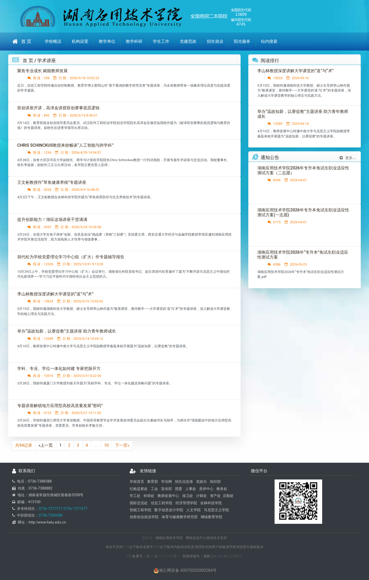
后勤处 (228, 496)
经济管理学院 (186, 503)
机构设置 (80, 41)
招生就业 (215, 41)
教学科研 (134, 41)
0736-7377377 (51, 509)
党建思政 (188, 41)
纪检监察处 (139, 489)
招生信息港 (184, 482)
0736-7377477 (75, 509)
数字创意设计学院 (168, 510)
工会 (154, 489)
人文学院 (193, 510)
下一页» (122, 445)
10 (106, 445)
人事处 (190, 489)
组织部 (215, 482)
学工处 (135, 496)
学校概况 (53, 41)
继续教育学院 (211, 517)
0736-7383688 (51, 515)
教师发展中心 (168, 496)
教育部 (152, 482)
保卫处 (187, 496)
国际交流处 (139, 503)
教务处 (221, 489)
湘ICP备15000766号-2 (163, 556)
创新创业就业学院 (144, 517)
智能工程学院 (140, 510)
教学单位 (107, 41)
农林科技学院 (211, 503)
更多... (348, 158)
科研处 (149, 496)
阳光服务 (242, 41)
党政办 (201, 482)
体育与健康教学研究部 (180, 517)
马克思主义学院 (216, 510)
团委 (178, 489)
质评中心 (206, 489)
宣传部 (166, 489)
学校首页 (137, 482)
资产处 (215, 496)
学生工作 (161, 41)
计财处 (201, 496)
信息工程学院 (161, 503)
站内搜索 (269, 41)
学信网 (166, 482)
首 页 (21, 41)
